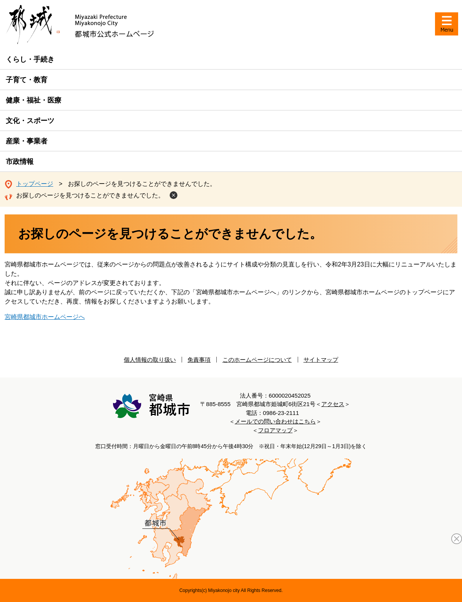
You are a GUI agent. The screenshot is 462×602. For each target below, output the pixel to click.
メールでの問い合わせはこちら (275, 421)
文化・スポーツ (30, 121)
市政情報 (20, 161)
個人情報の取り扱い (150, 359)
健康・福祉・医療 (33, 100)
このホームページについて (257, 359)
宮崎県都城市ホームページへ (45, 317)
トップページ (34, 183)
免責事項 (199, 359)
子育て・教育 (26, 80)
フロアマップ (275, 430)
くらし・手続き (30, 59)
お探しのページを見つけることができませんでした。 (90, 195)
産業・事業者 (26, 141)
